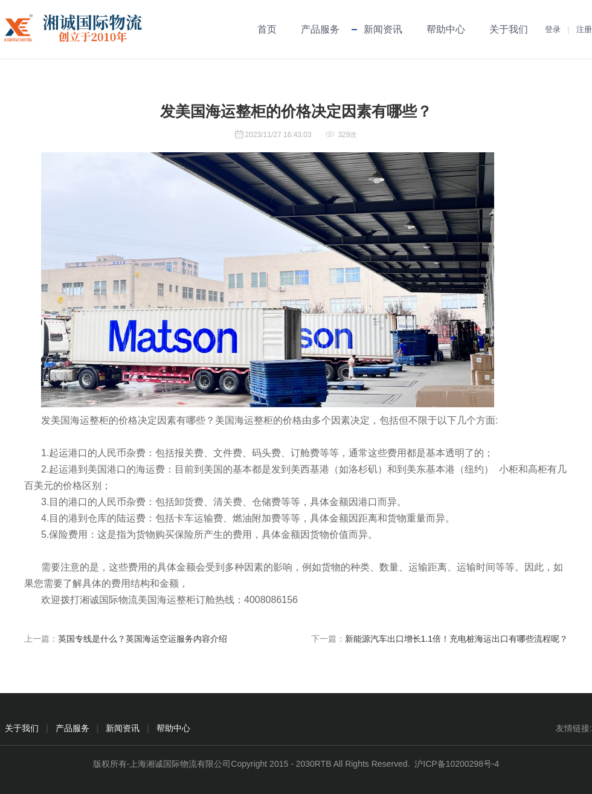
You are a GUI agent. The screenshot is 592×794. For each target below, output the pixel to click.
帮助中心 (445, 29)
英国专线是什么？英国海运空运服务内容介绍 (142, 639)
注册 (584, 29)
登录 (553, 29)
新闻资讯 (383, 29)
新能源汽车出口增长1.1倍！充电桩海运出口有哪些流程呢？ (456, 639)
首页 (267, 29)
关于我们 (508, 29)
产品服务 (320, 29)
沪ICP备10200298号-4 (456, 764)
